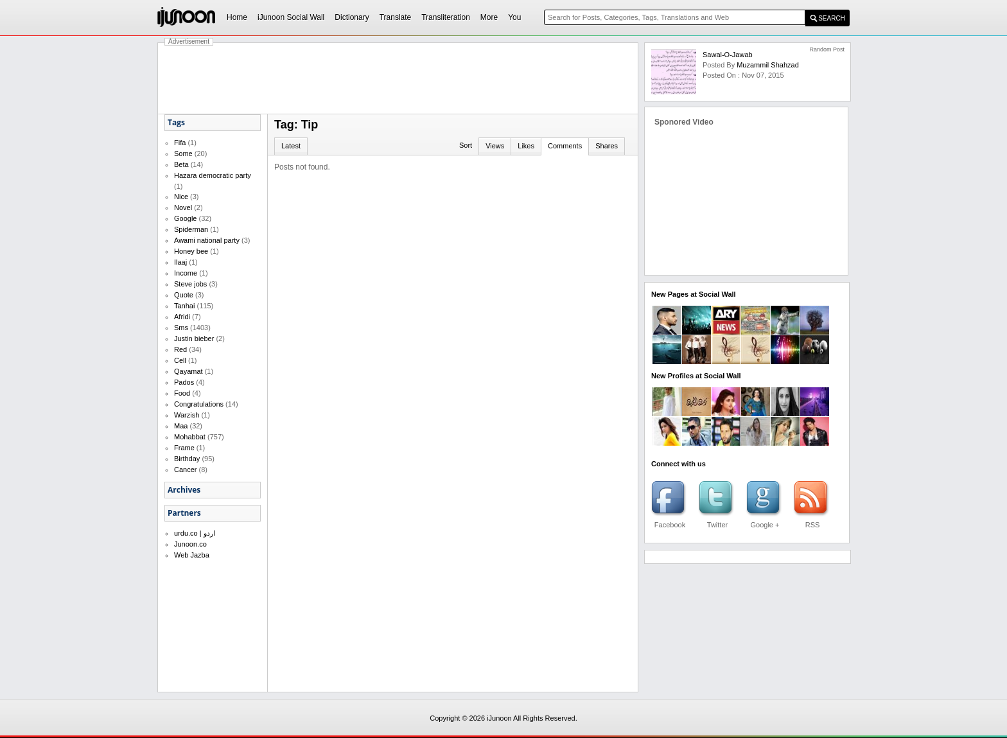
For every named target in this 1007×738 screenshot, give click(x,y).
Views (495, 146)
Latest (291, 146)
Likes (526, 146)
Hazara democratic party (212, 175)
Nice (181, 196)
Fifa (180, 142)
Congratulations (198, 404)
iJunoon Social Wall (291, 17)
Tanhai (184, 306)
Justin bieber (194, 338)
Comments (565, 146)
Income (185, 273)
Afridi (182, 317)
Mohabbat (190, 437)
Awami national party (207, 240)
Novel (183, 207)
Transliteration (445, 17)
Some (183, 153)
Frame (184, 448)
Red (180, 349)
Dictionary (352, 17)
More (489, 17)
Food (182, 393)
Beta (181, 164)
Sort (465, 145)
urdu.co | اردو (194, 533)
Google (185, 218)
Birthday (187, 458)
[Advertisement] (398, 78)
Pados (184, 382)
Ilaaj (180, 262)
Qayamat (188, 371)
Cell (180, 360)
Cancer (185, 469)
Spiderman (191, 229)
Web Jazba (191, 555)
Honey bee (191, 251)
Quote (183, 295)
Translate (396, 17)
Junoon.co (190, 544)
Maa (181, 426)
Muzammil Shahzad (768, 65)
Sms (181, 327)
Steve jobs (190, 284)
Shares (606, 146)
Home (237, 17)
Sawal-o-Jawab (728, 54)
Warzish (186, 415)
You (514, 17)
